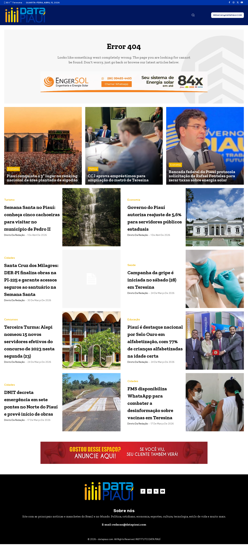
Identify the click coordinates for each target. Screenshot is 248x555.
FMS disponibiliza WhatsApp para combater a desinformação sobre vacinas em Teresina (154, 413)
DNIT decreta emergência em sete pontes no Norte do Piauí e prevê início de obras (29, 412)
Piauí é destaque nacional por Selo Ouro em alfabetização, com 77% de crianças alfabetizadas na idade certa (154, 347)
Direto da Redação (14, 244)
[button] (193, 15)
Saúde (131, 263)
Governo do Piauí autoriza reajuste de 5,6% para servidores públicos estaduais (154, 219)
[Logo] (25, 15)
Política (93, 170)
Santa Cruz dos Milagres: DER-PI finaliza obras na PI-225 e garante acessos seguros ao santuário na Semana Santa (31, 281)
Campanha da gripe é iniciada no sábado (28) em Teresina (151, 280)
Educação (133, 315)
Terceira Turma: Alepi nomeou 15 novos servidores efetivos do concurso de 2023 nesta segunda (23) (31, 343)
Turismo (9, 194)
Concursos (11, 315)
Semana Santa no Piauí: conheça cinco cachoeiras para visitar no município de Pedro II (31, 219)
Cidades (9, 252)
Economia (13, 170)
